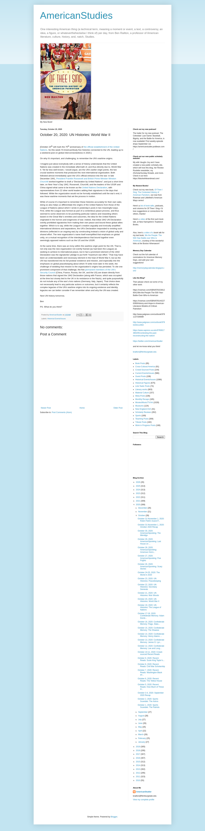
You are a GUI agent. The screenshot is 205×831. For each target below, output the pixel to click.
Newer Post (46, 408)
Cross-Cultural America (145, 366)
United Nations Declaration (94, 187)
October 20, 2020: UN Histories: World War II (148, 600)
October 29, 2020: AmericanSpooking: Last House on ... (149, 541)
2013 (138, 769)
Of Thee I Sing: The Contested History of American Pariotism (148, 192)
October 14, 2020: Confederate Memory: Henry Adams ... (151, 635)
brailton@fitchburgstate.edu (144, 352)
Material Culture (142, 393)
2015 (138, 762)
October (142, 515)
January (142, 742)
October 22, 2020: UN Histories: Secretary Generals (147, 587)
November (143, 512)
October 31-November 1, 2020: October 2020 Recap (151, 526)
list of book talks (147, 206)
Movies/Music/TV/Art (144, 402)
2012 (138, 773)
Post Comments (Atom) (62, 412)
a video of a (148, 232)
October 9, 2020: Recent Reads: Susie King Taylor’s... (151, 659)
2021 (138, 501)
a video (142, 219)
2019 (138, 747)
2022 (138, 497)
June (140, 723)
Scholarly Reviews (143, 412)
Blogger (114, 817)
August (141, 716)
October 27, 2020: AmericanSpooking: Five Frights (149, 558)
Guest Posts (140, 376)
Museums (139, 406)
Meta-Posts (140, 396)
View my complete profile (143, 800)
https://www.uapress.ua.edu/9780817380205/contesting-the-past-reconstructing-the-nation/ (148, 333)
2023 (138, 493)
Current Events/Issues (144, 373)
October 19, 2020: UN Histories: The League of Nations (149, 607)
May (140, 727)
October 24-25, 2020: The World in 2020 (149, 573)
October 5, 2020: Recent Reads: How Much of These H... (151, 686)
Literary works (141, 389)
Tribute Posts (141, 422)
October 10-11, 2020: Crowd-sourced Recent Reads (150, 653)
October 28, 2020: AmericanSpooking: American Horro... (147, 549)
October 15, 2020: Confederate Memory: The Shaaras (151, 629)
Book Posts (140, 363)
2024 (138, 490)
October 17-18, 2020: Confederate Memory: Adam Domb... (151, 615)
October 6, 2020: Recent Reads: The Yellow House (150, 679)
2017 (138, 754)
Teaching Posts (141, 419)
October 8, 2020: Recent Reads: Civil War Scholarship (151, 665)
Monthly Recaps (142, 399)
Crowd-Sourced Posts (144, 370)
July (140, 719)
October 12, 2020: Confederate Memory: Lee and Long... (151, 647)
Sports (138, 415)
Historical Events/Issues (56, 319)
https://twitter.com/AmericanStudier (148, 341)
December (143, 508)
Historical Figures (142, 383)
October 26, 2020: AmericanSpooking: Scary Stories (150, 566)
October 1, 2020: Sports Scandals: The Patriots (149, 706)
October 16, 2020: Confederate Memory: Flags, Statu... (151, 623)
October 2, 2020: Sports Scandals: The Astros (148, 700)
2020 (138, 504)
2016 (138, 758)
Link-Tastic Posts (142, 386)
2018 (138, 750)
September (143, 712)
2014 (138, 765)
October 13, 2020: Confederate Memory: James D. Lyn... (151, 641)
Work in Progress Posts (145, 425)
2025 (138, 486)
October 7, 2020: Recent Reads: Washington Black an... (150, 672)
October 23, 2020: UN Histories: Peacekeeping (149, 579)
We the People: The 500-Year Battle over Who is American (147, 238)
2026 (138, 482)
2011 (138, 776)
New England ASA (143, 409)
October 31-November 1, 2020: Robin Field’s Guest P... (151, 520)
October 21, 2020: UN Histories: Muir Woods (148, 594)
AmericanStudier (144, 792)
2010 (138, 780)
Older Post (118, 408)
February (142, 738)
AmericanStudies (76, 15)
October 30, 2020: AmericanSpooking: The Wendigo (149, 533)
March (141, 734)
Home (82, 408)
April (140, 731)
